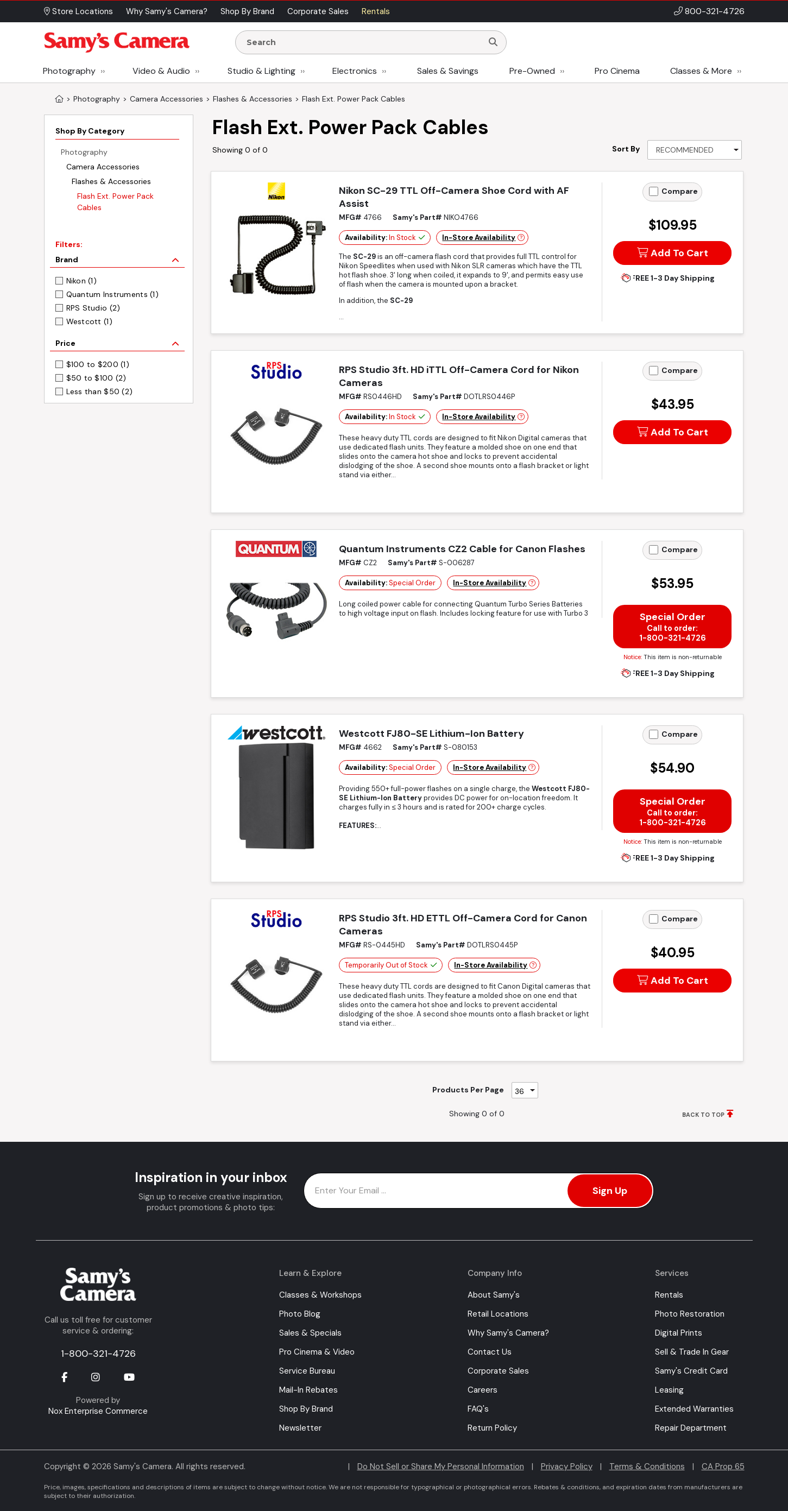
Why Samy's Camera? (508, 1332)
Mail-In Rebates (308, 1389)
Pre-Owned (532, 71)
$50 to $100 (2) (96, 378)
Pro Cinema (617, 71)
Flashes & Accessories (111, 181)
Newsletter (300, 1428)
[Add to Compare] (653, 191)
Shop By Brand (306, 1408)
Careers (482, 1389)
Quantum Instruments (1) (112, 294)
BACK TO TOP (703, 1114)
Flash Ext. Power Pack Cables (115, 201)
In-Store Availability (478, 237)
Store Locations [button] (78, 11)
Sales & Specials (310, 1332)
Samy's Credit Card (691, 1370)
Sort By (626, 149)
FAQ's (478, 1408)
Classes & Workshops (320, 1294)
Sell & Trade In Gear (692, 1351)
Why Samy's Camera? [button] (166, 11)
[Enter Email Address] (479, 1191)
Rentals (669, 1294)
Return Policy (492, 1428)
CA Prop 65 (723, 1466)
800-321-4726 (715, 11)
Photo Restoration (689, 1313)
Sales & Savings (447, 71)
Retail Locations (498, 1313)
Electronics (354, 71)
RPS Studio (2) (93, 308)
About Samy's (494, 1294)
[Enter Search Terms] (363, 42)
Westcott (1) (89, 321)
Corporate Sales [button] (318, 11)
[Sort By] (694, 150)
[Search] (493, 42)
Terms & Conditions (647, 1466)
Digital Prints (678, 1332)
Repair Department (691, 1428)
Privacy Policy (566, 1466)
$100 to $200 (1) (97, 364)
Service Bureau (307, 1370)
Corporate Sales (498, 1370)
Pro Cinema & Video (317, 1351)
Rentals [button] (376, 11)
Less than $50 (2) (99, 391)
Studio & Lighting (261, 71)
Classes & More (701, 71)
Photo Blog (299, 1313)
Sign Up (609, 1190)
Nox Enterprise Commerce (98, 1411)
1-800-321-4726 (98, 1353)
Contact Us (490, 1351)
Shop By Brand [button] (247, 11)
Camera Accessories (103, 167)
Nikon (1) (81, 281)
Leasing (669, 1389)
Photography (69, 71)
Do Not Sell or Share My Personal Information (440, 1466)
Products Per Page (468, 1090)
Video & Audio (161, 71)
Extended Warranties (694, 1408)
